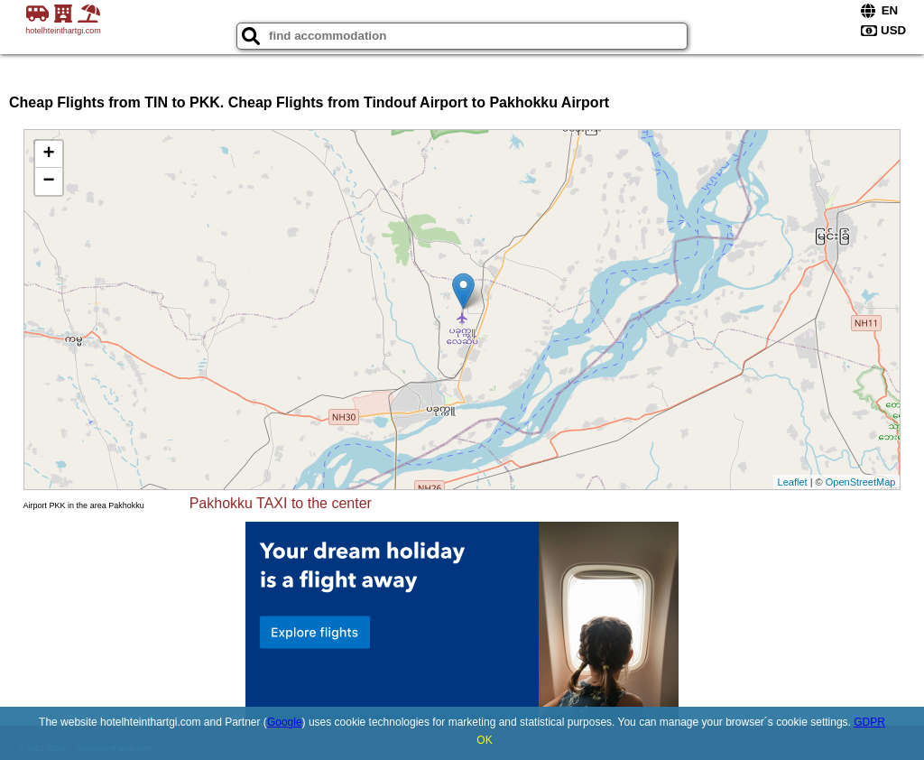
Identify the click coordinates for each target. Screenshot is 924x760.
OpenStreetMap (861, 482)
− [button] (48, 181)
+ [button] (48, 154)
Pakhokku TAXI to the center (280, 503)
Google (284, 722)
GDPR (869, 722)
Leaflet (793, 482)
